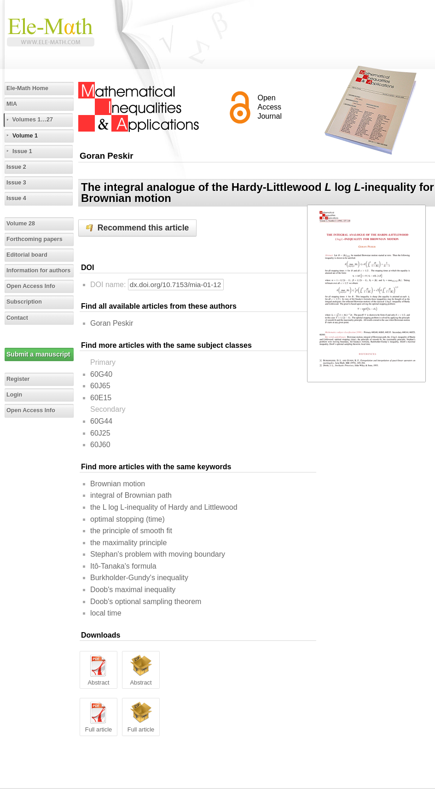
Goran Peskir (111, 323)
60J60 (100, 445)
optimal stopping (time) (127, 519)
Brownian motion (117, 484)
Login (14, 395)
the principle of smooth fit (131, 531)
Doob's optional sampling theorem (145, 601)
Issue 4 (16, 198)
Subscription (24, 302)
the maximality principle (128, 543)
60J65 (100, 386)
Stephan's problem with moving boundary (157, 554)
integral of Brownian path (131, 495)
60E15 (100, 398)
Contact (17, 318)
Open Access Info (30, 286)
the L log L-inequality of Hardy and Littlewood (164, 507)
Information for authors (38, 270)
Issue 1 (22, 151)
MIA (11, 104)
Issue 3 (16, 182)
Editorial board (26, 255)
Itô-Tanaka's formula (123, 566)
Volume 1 (25, 135)
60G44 (101, 421)
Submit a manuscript (38, 354)
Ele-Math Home (27, 88)
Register (17, 379)
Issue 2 (16, 167)
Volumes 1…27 (32, 119)
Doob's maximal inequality (132, 589)
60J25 (100, 433)
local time (106, 613)
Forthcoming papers (34, 239)
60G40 (101, 374)
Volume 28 (20, 223)
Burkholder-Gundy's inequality (139, 578)
